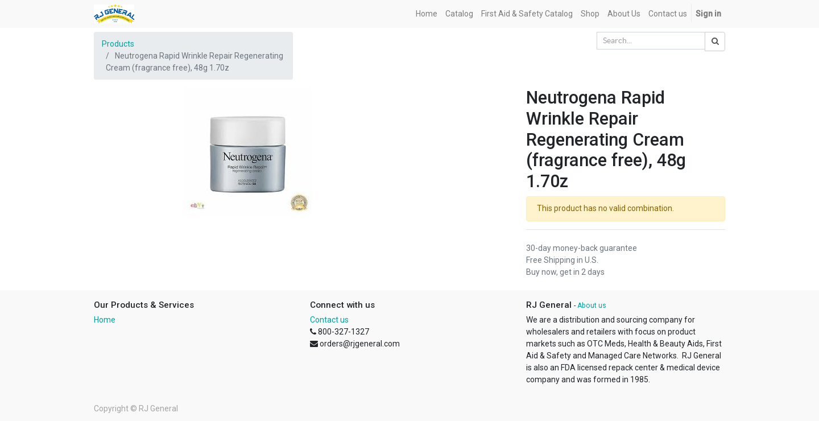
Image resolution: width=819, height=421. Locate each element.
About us (591, 305)
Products (118, 43)
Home (104, 319)
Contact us (329, 319)
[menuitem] (426, 14)
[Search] (715, 41)
